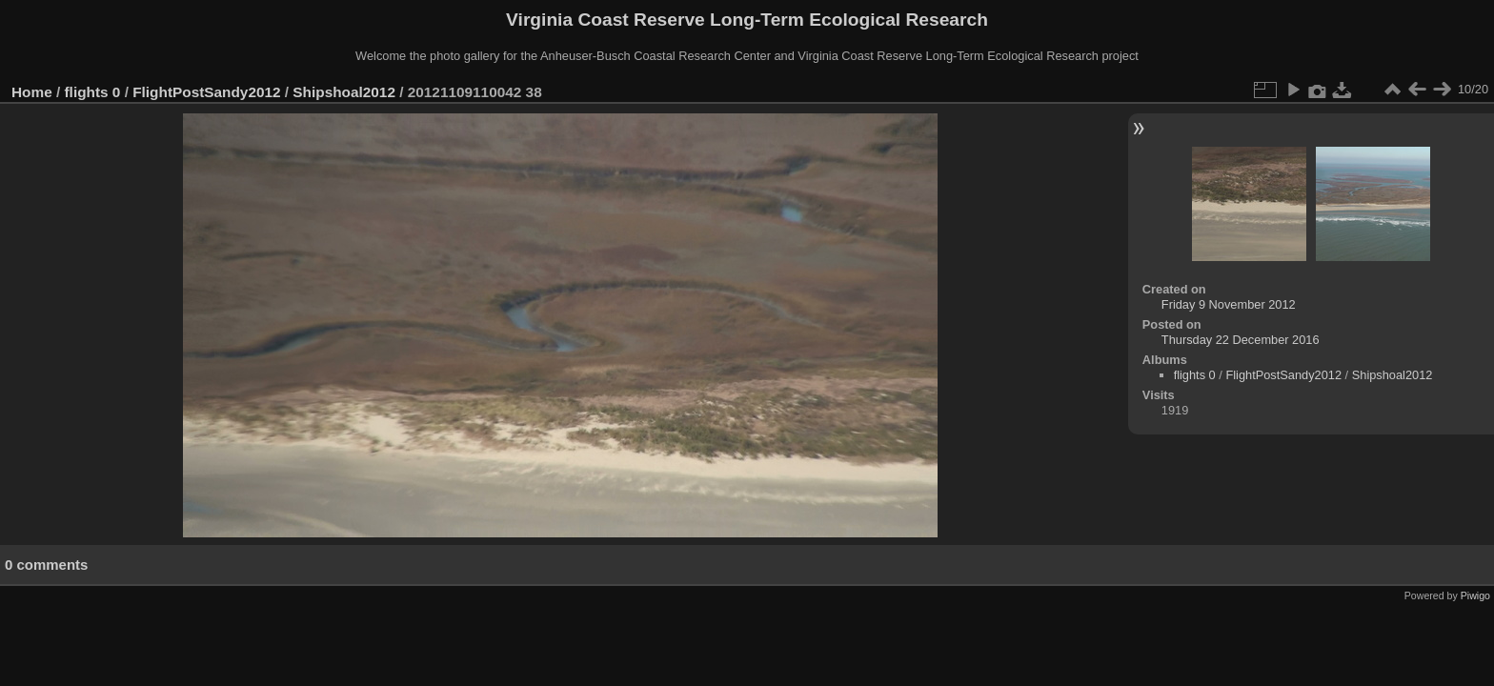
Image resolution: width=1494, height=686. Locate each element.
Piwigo (1475, 595)
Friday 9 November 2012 (1228, 304)
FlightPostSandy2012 (206, 92)
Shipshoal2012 (344, 92)
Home (31, 92)
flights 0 (93, 92)
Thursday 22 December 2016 (1240, 340)
